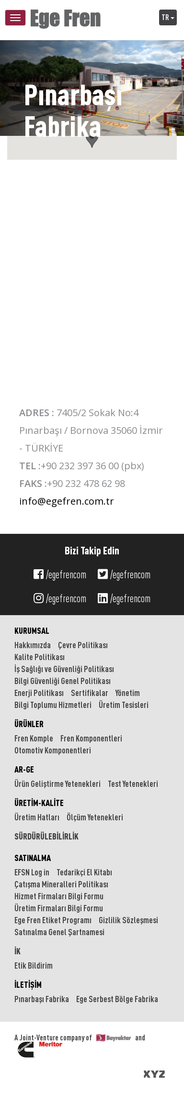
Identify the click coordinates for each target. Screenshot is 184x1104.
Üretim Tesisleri (124, 704)
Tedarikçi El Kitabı (84, 872)
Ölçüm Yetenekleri (95, 817)
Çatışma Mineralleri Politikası (61, 884)
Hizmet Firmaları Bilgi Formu (59, 896)
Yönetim (127, 692)
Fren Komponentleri (91, 738)
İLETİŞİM (28, 984)
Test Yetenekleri (133, 783)
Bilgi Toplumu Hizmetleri (53, 704)
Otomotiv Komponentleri (52, 750)
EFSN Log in (31, 872)
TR (167, 17)
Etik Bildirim (33, 965)
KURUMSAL (31, 630)
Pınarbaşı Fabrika (41, 999)
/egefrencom (60, 574)
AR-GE (24, 769)
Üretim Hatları (36, 817)
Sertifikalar (89, 692)
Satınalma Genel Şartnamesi (59, 932)
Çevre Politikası (83, 645)
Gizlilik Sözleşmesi (128, 920)
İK (17, 951)
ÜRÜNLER (29, 723)
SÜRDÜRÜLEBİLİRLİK (46, 836)
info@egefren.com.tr (66, 501)
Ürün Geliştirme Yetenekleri (57, 783)
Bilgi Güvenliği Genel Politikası (62, 680)
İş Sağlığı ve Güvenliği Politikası (64, 668)
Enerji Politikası (39, 692)
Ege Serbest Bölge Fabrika (117, 999)
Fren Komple (33, 738)
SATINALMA (32, 857)
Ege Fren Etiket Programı (53, 920)
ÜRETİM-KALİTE (39, 802)
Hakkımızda (32, 645)
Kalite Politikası (39, 657)
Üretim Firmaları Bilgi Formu (58, 908)
